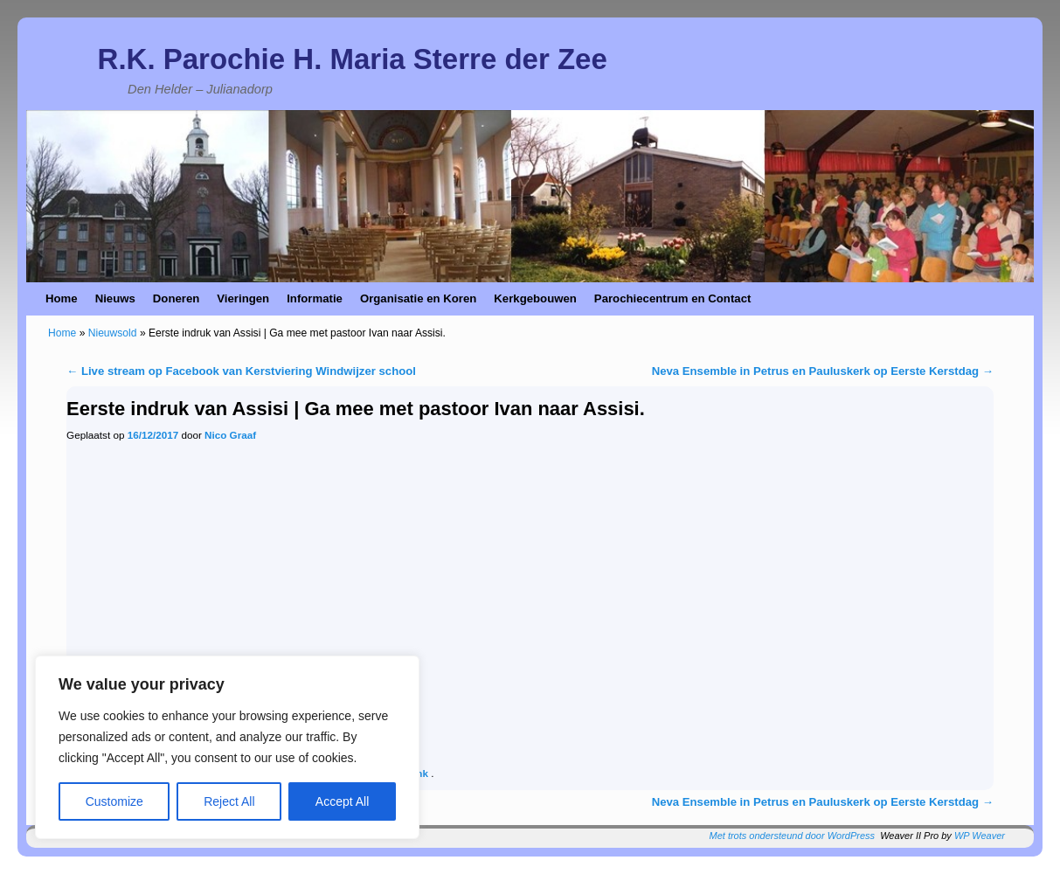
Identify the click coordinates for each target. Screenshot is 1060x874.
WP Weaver (979, 835)
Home (61, 298)
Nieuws (115, 298)
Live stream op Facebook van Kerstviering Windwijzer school (241, 371)
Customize (114, 801)
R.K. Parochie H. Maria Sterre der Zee (352, 59)
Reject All (229, 801)
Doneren (176, 298)
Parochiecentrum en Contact (673, 298)
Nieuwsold (112, 333)
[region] (227, 747)
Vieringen (243, 298)
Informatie (315, 298)
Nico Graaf (230, 434)
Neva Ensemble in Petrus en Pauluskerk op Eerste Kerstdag (823, 371)
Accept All (342, 801)
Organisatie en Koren (418, 298)
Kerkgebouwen (535, 298)
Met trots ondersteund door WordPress (793, 835)
